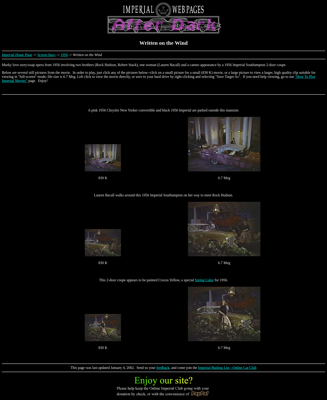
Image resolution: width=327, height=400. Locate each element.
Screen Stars (46, 55)
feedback (162, 368)
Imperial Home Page (17, 55)
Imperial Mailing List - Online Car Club (227, 368)
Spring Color (204, 280)
